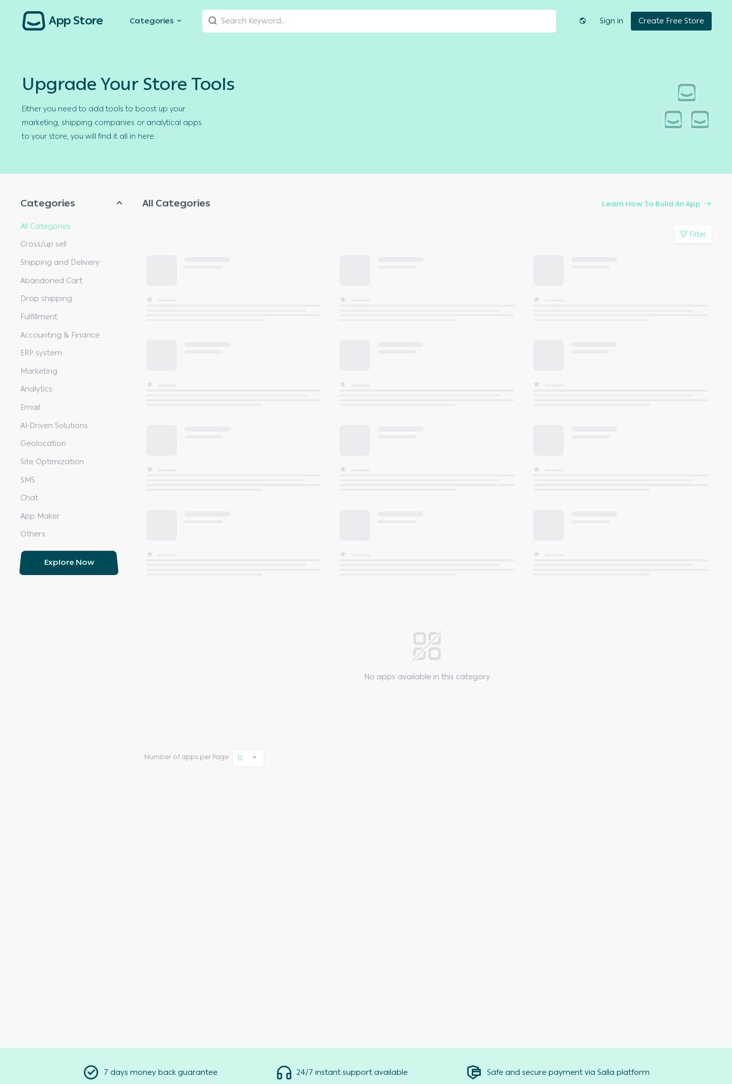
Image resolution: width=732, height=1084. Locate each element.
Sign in (611, 21)
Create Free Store (671, 21)
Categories (157, 21)
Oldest (32, 1017)
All (24, 943)
